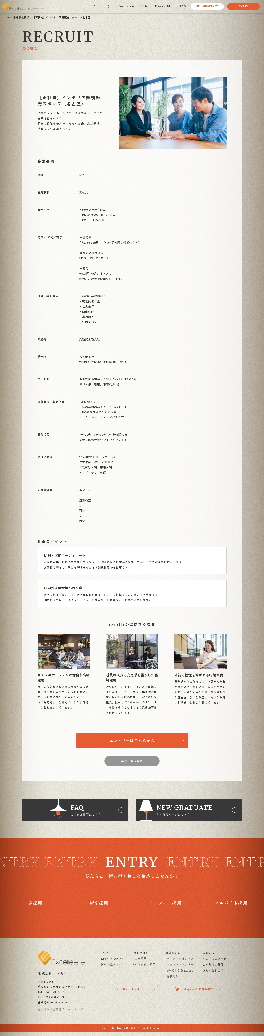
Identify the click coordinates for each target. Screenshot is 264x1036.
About (98, 6)
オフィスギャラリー (180, 968)
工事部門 (141, 963)
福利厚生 (173, 980)
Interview (127, 6)
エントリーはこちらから (132, 741)
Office (145, 6)
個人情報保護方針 (49, 1013)
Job (110, 6)
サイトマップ (74, 1013)
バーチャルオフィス (180, 963)
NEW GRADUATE (207, 6)
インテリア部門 (145, 968)
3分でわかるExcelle (180, 974)
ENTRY (243, 6)
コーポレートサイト (129, 993)
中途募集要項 (21, 17)
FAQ (183, 6)
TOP (7, 17)
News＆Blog (164, 6)
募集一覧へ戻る (132, 762)
